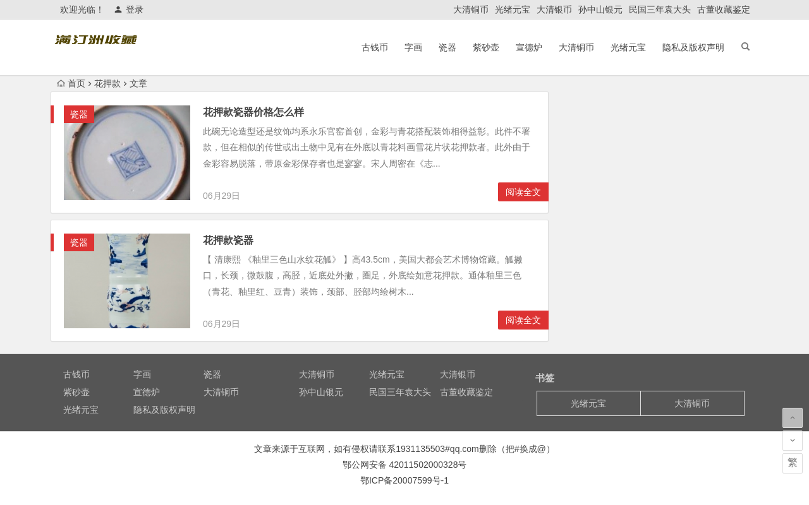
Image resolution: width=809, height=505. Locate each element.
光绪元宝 (512, 9)
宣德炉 (529, 47)
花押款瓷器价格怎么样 (253, 112)
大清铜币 (471, 9)
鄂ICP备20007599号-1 (404, 480)
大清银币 (554, 9)
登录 (128, 9)
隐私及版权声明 (693, 47)
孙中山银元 (600, 9)
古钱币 (375, 47)
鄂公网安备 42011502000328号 (405, 465)
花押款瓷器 (228, 240)
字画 (413, 47)
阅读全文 (523, 192)
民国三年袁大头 (660, 9)
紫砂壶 (486, 47)
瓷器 (447, 47)
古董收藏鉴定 (723, 9)
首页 (71, 83)
